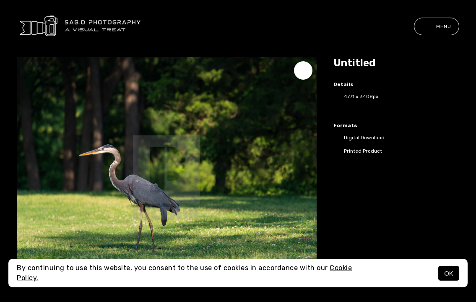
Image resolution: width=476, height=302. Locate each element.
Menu (436, 26)
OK (448, 273)
